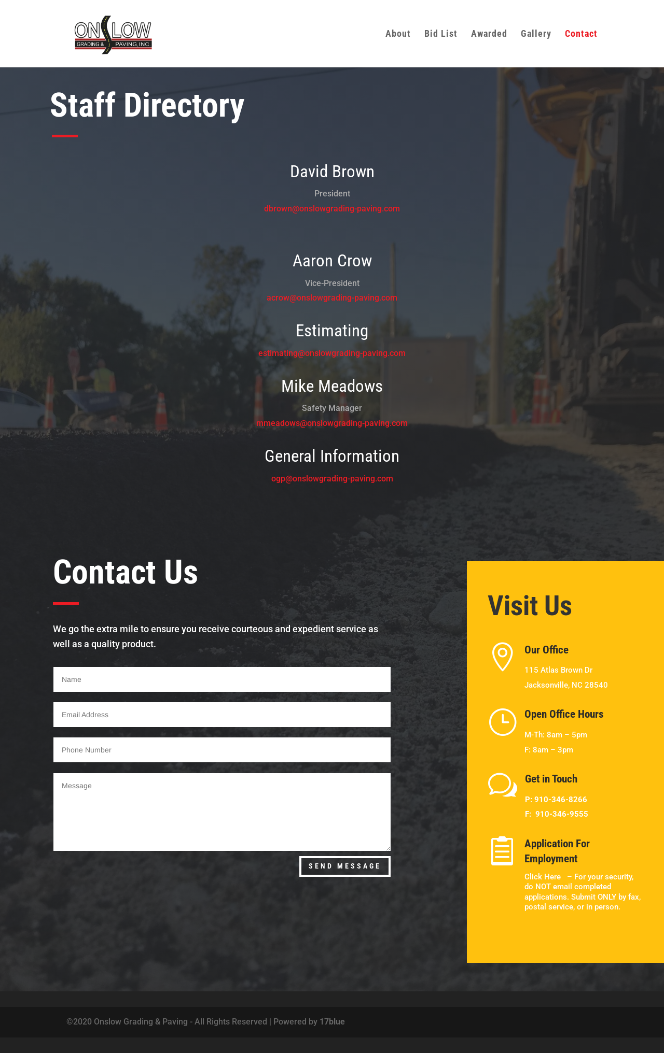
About (398, 34)
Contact (581, 34)
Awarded (489, 34)
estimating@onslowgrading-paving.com (332, 353)
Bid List (441, 34)
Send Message (345, 866)
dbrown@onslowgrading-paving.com (332, 209)
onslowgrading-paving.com (343, 478)
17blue (332, 1022)
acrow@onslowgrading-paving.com (332, 298)
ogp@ (282, 478)
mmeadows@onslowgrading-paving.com (332, 423)
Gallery (536, 34)
